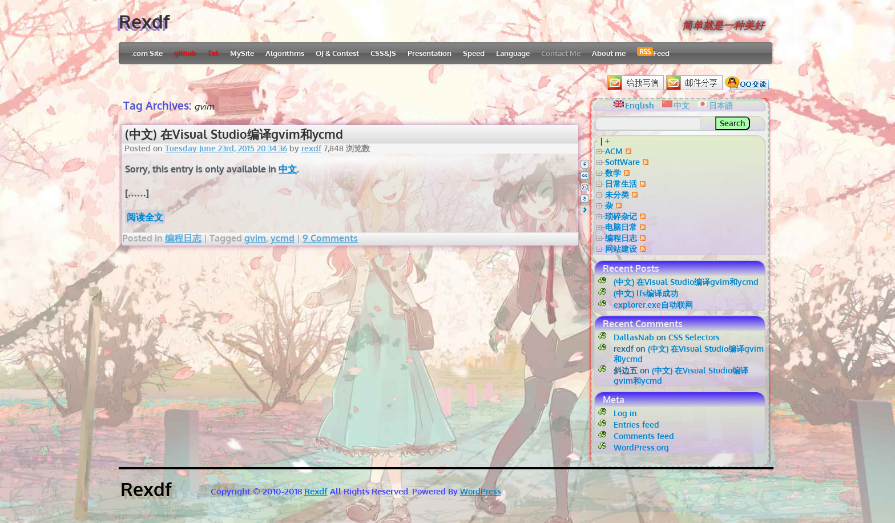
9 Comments (330, 238)
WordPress (480, 491)
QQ (584, 175)
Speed (474, 53)
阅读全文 (145, 217)
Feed (653, 52)
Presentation (429, 53)
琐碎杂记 (621, 216)
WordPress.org (641, 447)
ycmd (283, 238)
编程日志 (183, 238)
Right (584, 210)
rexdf (311, 148)
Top (584, 164)
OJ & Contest (337, 53)
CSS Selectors (694, 337)
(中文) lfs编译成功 (646, 293)
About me (609, 53)
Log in (625, 413)
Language (513, 53)
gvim (255, 238)
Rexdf (144, 21)
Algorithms (284, 53)
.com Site (147, 53)
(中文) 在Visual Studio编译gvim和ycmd (234, 134)
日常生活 (621, 183)
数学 (613, 173)
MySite (242, 53)
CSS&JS (383, 53)
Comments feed (644, 436)
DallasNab (634, 337)
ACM (614, 151)
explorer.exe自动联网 (653, 304)
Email (584, 187)
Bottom (584, 198)
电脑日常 (621, 227)
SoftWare (622, 162)
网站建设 (621, 249)
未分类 (617, 194)
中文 (288, 169)
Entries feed (636, 424)
